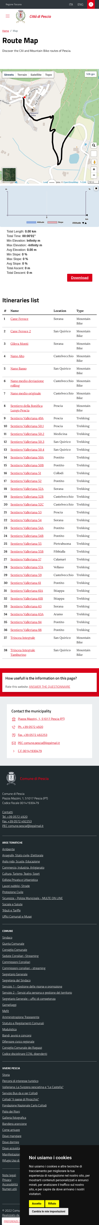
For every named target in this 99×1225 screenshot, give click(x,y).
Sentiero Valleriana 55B (26, 551)
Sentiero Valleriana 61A (26, 591)
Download (80, 278)
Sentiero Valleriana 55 (26, 543)
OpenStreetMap (70, 182)
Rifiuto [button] (52, 1203)
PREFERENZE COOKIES (16, 1221)
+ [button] (94, 170)
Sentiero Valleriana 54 (26, 520)
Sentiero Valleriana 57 (25, 559)
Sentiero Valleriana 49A (26, 418)
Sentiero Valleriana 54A (26, 528)
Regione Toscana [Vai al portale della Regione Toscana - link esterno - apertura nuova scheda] (14, 4)
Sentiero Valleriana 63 (26, 606)
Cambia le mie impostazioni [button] (48, 1211)
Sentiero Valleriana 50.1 (27, 426)
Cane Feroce (19, 319)
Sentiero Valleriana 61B (26, 598)
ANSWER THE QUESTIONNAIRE (49, 686)
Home (5, 31)
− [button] (94, 175)
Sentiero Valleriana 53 (26, 512)
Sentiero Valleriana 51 (25, 473)
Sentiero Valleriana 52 (26, 481)
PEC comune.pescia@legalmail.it (22, 825)
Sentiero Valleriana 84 (26, 622)
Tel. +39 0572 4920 (14, 816)
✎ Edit (83, 182)
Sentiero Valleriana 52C (27, 504)
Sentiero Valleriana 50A (27, 457)
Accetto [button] (36, 1203)
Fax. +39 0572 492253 (17, 821)
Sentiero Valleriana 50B (27, 465)
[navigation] (7, 16)
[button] (94, 154)
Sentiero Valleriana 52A (26, 489)
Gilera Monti (19, 343)
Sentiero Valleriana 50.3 (27, 442)
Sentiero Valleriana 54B (26, 536)
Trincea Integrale (22, 638)
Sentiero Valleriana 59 (26, 575)
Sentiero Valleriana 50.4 (27, 449)
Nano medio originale (25, 393)
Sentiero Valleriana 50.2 (27, 434)
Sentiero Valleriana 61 (25, 583)
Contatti (7, 812)
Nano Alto (17, 356)
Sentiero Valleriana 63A (26, 614)
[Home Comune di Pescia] (33, 16)
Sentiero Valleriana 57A (26, 567)
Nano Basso (18, 368)
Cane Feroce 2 (20, 331)
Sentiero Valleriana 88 (26, 630)
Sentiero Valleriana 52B (26, 496)
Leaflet (46, 182)
